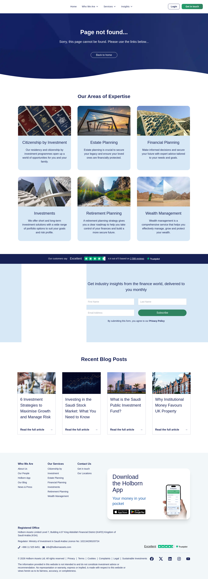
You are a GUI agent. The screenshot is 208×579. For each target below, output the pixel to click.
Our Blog (22, 482)
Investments (54, 487)
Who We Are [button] (90, 6)
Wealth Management (58, 496)
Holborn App (24, 478)
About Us (22, 468)
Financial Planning (57, 482)
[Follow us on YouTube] (188, 559)
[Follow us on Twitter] (161, 559)
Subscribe (162, 312)
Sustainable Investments (134, 558)
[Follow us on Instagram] (179, 559)
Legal (116, 558)
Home (73, 6)
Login (174, 6)
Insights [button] (127, 6)
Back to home (104, 55)
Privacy (71, 558)
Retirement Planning (58, 491)
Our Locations (85, 473)
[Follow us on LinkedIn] (170, 559)
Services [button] (110, 6)
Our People (23, 473)
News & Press (25, 487)
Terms (81, 558)
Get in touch (192, 6)
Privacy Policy (157, 321)
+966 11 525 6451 (30, 547)
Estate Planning (56, 478)
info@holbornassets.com (58, 547)
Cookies (92, 558)
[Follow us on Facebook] (152, 559)
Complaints (104, 558)
